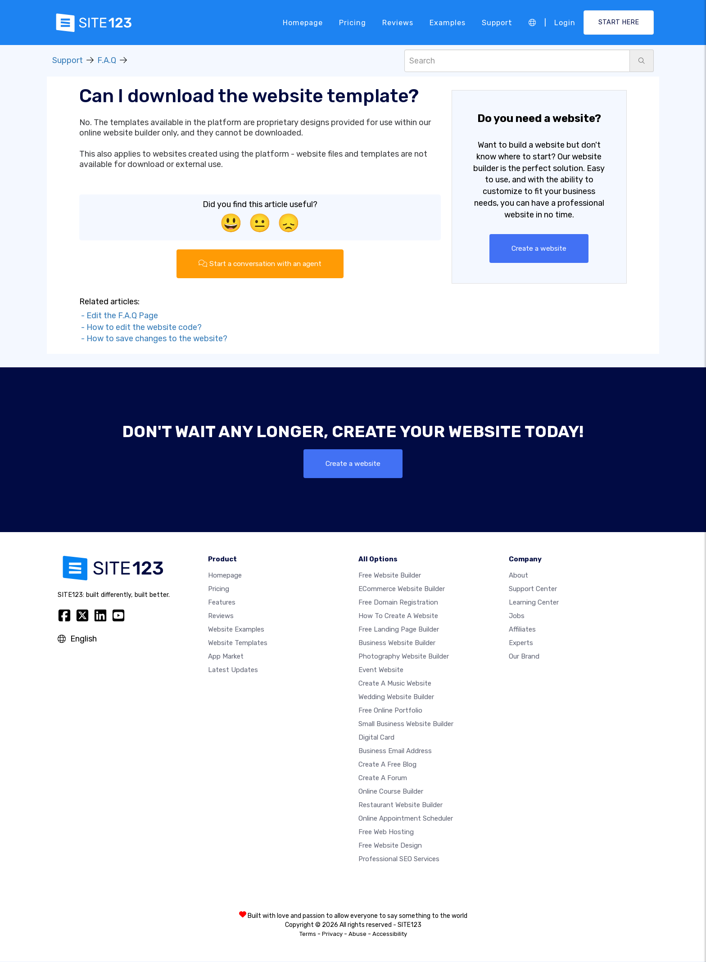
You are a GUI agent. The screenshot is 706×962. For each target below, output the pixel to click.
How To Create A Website (398, 617)
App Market (226, 657)
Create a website (539, 248)
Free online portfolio (390, 711)
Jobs (517, 617)
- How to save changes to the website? (153, 339)
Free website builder (389, 576)
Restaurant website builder (400, 806)
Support (497, 22)
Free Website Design (390, 846)
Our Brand (524, 657)
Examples (448, 22)
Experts (521, 644)
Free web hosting (386, 833)
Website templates (237, 644)
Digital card (376, 738)
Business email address (395, 752)
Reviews (397, 22)
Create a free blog (387, 765)
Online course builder (390, 792)
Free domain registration (398, 603)
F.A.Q (106, 60)
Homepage (303, 22)
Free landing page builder (398, 630)
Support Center (533, 590)
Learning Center (534, 603)
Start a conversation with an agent (260, 263)
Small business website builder (405, 725)
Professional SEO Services (398, 860)
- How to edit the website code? (140, 327)
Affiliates (522, 630)
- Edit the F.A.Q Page (118, 316)
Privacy (332, 934)
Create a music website (394, 684)
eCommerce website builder (401, 590)
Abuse (357, 934)
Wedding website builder (396, 698)
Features (221, 603)
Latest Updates (233, 671)
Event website (380, 671)
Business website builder (396, 644)
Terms (307, 934)
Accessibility (389, 934)
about (518, 576)
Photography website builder (403, 657)
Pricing (352, 22)
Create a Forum (382, 779)
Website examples (236, 630)
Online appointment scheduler (405, 819)
